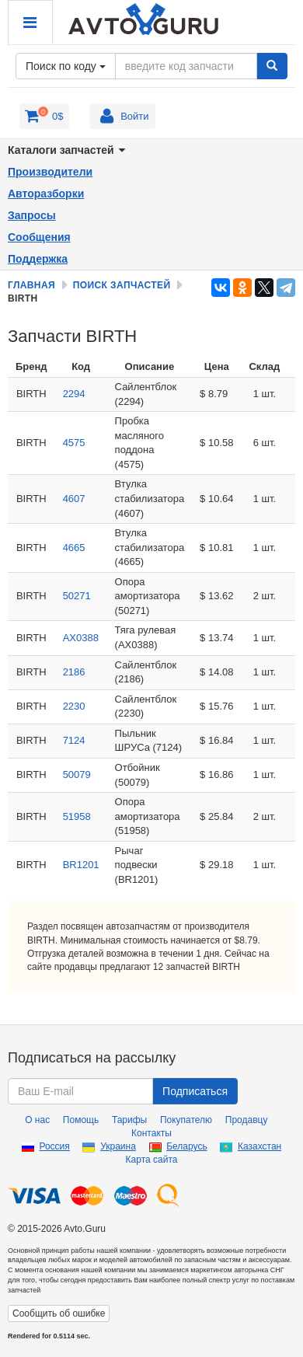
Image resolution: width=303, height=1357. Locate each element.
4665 (74, 547)
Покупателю (186, 1120)
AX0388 (81, 638)
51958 (77, 816)
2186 (74, 672)
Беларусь (186, 1146)
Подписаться (195, 1091)
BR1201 (81, 864)
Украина (118, 1146)
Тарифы (129, 1120)
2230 (74, 706)
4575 (74, 442)
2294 (74, 393)
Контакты (151, 1133)
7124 (74, 740)
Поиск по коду (66, 66)
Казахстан (259, 1146)
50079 (77, 774)
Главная (31, 285)
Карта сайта (152, 1159)
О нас (37, 1120)
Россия (54, 1146)
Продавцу (246, 1120)
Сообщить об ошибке (58, 1313)
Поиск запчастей (122, 285)
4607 (74, 498)
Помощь (81, 1120)
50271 (77, 596)
